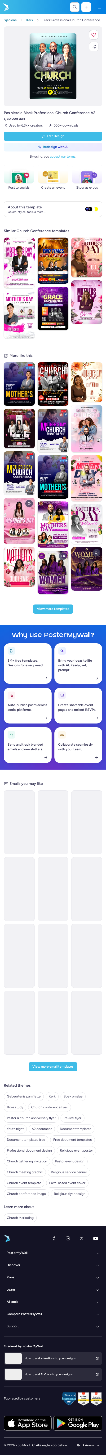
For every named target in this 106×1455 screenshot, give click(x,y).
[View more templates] (53, 609)
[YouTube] (95, 1238)
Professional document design (29, 1151)
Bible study (15, 1107)
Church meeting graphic (25, 1172)
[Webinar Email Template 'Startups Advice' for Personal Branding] (53, 822)
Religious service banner (69, 1172)
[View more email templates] (53, 1066)
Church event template (24, 1183)
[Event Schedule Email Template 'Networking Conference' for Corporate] (53, 889)
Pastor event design (69, 1161)
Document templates (75, 1129)
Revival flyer (72, 1118)
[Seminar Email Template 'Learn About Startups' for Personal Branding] (19, 822)
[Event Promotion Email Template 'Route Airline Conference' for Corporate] (53, 956)
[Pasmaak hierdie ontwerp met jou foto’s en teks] (53, 66)
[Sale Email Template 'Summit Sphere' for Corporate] (19, 956)
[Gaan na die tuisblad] (5, 7)
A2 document (42, 1129)
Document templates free (26, 1140)
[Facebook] (54, 1238)
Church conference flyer (49, 1107)
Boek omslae (73, 1096)
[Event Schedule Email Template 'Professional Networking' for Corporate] (86, 822)
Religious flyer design (69, 1194)
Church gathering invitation (27, 1161)
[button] (93, 35)
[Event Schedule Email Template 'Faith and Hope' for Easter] (53, 1023)
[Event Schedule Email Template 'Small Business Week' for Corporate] (86, 889)
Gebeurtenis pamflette (24, 1096)
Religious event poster (76, 1151)
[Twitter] (81, 1238)
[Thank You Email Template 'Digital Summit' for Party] (19, 1023)
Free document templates (72, 1140)
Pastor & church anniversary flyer (31, 1118)
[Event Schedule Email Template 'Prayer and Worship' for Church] (86, 956)
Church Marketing (20, 1218)
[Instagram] (68, 1238)
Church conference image (26, 1194)
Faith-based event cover (67, 1183)
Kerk (52, 1096)
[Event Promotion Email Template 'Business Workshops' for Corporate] (19, 889)
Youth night (15, 1129)
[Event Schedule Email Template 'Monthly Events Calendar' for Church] (86, 1023)
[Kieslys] (99, 7)
